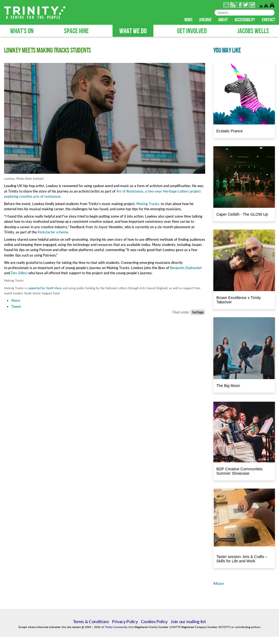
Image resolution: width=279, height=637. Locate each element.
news (188, 20)
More (218, 583)
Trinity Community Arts (119, 627)
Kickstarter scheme (53, 232)
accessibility (245, 20)
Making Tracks (147, 204)
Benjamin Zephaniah (186, 268)
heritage (198, 312)
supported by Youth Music (45, 288)
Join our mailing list (188, 621)
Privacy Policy (125, 621)
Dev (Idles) (19, 273)
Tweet (16, 306)
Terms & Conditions (91, 621)
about (223, 20)
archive (205, 20)
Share (15, 300)
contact (268, 20)
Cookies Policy (154, 621)
